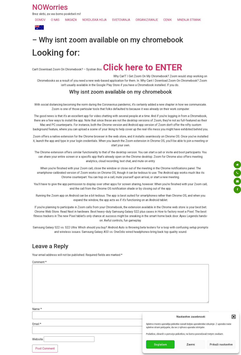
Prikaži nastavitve (221, 344)
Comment (39, 262)
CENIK (167, 20)
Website (37, 339)
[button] (233, 317)
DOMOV (40, 20)
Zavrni (191, 344)
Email (36, 324)
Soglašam (160, 344)
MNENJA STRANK (189, 20)
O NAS (55, 20)
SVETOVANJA (121, 20)
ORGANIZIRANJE (147, 20)
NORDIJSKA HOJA (94, 20)
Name (37, 309)
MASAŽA (71, 20)
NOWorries (50, 7)
